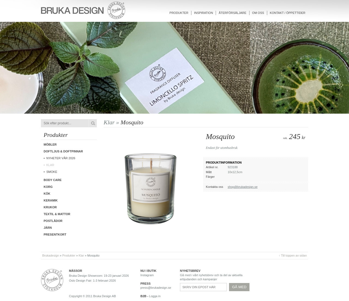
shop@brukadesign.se (243, 186)
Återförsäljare (232, 12)
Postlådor (53, 220)
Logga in (155, 296)
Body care (53, 180)
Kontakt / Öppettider (287, 12)
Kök (47, 193)
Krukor (50, 207)
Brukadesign (50, 255)
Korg (48, 186)
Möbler (50, 144)
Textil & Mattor (57, 214)
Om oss (258, 12)
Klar (50, 165)
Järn (48, 227)
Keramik (51, 200)
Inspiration (203, 12)
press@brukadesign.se (155, 287)
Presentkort (55, 234)
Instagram (147, 275)
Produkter (179, 12)
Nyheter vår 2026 (60, 158)
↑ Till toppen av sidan (293, 255)
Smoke (51, 171)
